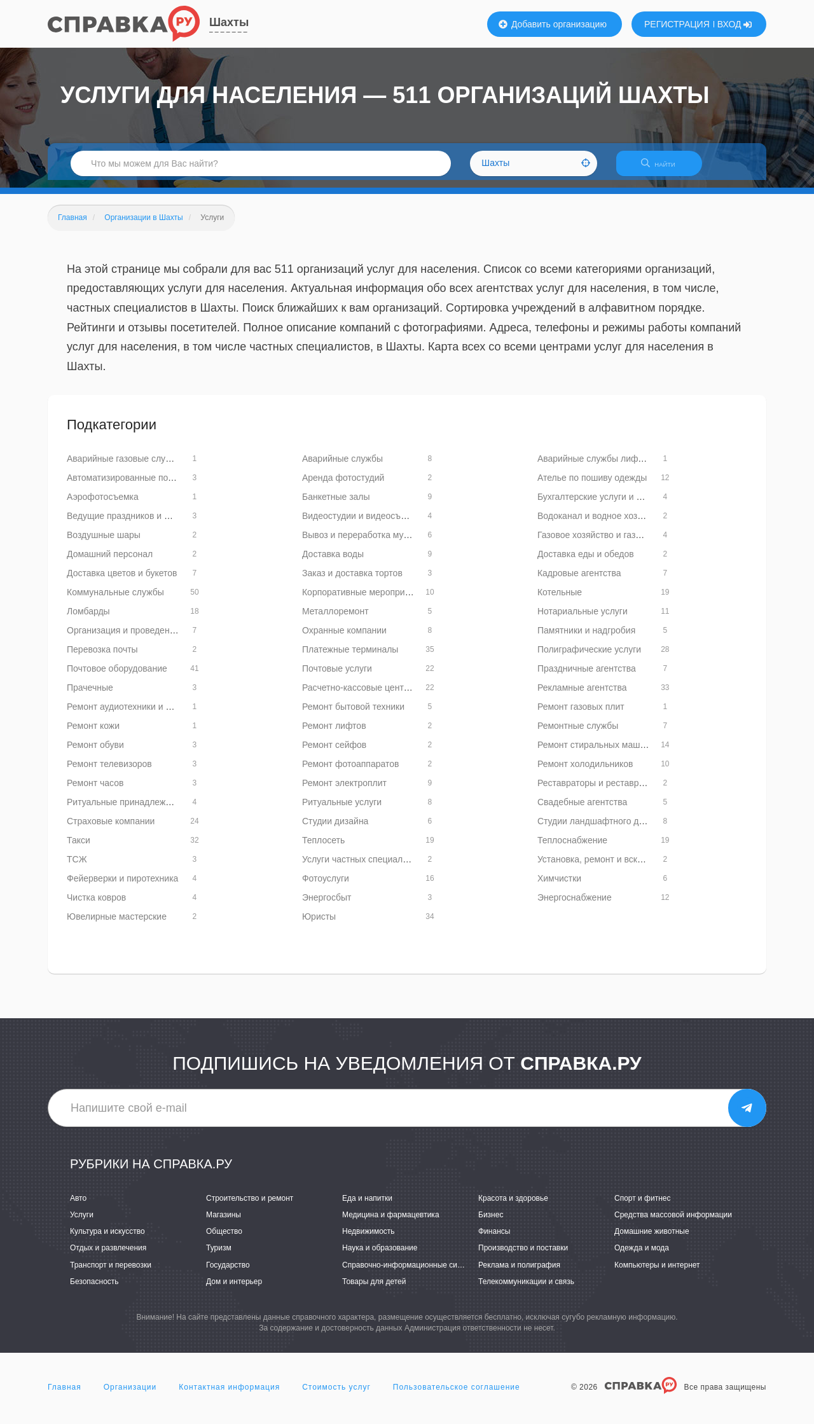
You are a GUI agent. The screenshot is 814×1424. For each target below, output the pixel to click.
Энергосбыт (326, 905)
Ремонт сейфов (334, 752)
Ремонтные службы (577, 733)
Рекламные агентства (582, 695)
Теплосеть (323, 848)
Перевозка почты (102, 657)
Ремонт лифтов (334, 733)
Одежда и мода (641, 1256)
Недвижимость (368, 1239)
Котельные (559, 600)
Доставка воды (333, 561)
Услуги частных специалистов (364, 867)
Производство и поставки (523, 1256)
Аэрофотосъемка (103, 504)
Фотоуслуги (325, 886)
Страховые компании (111, 829)
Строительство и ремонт (249, 1205)
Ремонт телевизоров (109, 771)
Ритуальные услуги (342, 810)
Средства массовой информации (673, 1222)
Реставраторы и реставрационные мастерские (633, 790)
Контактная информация (229, 1394)
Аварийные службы (342, 466)
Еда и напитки (367, 1205)
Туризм (218, 1256)
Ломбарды (88, 619)
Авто (78, 1205)
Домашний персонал (110, 561)
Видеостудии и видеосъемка (361, 523)
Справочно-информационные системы (410, 1272)
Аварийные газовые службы (125, 466)
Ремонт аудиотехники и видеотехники (144, 714)
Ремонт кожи (93, 733)
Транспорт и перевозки (110, 1272)
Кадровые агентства (579, 581)
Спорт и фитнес (642, 1205)
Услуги (81, 1222)
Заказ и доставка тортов (352, 581)
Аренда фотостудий (343, 485)
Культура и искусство (107, 1239)
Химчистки (559, 886)
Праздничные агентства (586, 676)
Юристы (319, 924)
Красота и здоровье (513, 1205)
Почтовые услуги (337, 676)
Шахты (229, 22)
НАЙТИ (664, 168)
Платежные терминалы (350, 657)
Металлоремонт (335, 619)
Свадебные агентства (582, 810)
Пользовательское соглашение (456, 1394)
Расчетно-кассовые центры (358, 695)
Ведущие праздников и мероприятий (143, 523)
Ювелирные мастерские (117, 924)
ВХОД (734, 24)
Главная (64, 1394)
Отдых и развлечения (108, 1256)
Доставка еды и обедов (585, 561)
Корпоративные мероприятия (363, 600)
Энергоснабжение (574, 905)
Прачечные (90, 695)
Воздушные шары (104, 542)
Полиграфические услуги (589, 657)
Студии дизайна (335, 829)
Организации (130, 1394)
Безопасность (94, 1289)
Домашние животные (651, 1239)
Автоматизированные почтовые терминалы (157, 485)
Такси (78, 848)
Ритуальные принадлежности (128, 810)
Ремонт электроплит (344, 790)
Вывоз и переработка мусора (362, 542)
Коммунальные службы (115, 600)
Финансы (494, 1239)
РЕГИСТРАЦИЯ (677, 24)
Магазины (223, 1222)
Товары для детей (374, 1289)
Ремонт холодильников (585, 771)
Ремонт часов (95, 790)
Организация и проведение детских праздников (165, 638)
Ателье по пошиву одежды (592, 485)
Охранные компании (344, 638)
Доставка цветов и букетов (122, 581)
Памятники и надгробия (586, 638)
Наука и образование (379, 1256)
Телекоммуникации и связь (526, 1289)
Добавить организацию (553, 24)
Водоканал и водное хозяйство (601, 523)
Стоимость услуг (336, 1394)
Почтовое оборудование (117, 676)
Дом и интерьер (234, 1289)
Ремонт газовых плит (580, 714)
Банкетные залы (336, 504)
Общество (224, 1239)
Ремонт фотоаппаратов (350, 771)
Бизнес (490, 1222)
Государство (228, 1272)
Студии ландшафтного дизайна (602, 829)
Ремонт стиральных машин (593, 752)
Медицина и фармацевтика (390, 1222)
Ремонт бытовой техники (353, 714)
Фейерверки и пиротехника (122, 886)
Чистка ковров (96, 905)
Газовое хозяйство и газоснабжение (611, 542)
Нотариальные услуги (582, 619)
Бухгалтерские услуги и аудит (598, 504)
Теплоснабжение (572, 848)
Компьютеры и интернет (657, 1272)
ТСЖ (77, 867)
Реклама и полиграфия (519, 1272)
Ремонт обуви (95, 752)
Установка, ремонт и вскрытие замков (615, 867)
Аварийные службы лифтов (594, 466)
